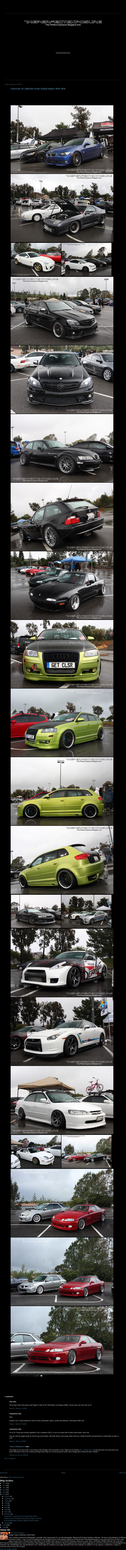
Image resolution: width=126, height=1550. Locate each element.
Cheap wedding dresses (17, 1446)
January (7, 1523)
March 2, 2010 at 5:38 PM (17, 1441)
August (6, 1501)
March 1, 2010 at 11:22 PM (18, 1408)
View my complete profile (8, 1549)
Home (63, 1473)
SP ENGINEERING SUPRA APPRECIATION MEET (21, 1520)
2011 (4, 1492)
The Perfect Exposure (17, 1533)
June (6, 1505)
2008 (4, 1527)
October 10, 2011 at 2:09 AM (18, 1455)
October (7, 1496)
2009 (4, 1525)
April (6, 1509)
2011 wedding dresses (86, 1450)
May (6, 1507)
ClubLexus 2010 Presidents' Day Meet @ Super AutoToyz (22, 1518)
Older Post (122, 1473)
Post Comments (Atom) (16, 1477)
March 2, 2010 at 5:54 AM (17, 1424)
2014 (4, 1485)
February (7, 1514)
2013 (4, 1487)
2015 (4, 1483)
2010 (4, 1494)
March (6, 1512)
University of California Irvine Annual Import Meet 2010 (38, 88)
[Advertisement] (41, 7)
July (6, 1503)
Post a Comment (10, 1458)
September (8, 1498)
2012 (4, 1490)
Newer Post (3, 1473)
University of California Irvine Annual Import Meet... (21, 1516)
